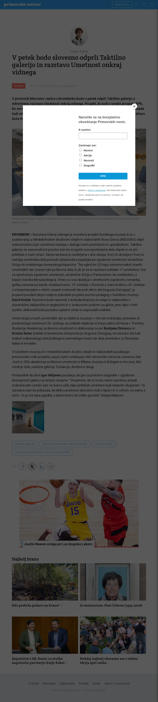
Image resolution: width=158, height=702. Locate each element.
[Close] (134, 106)
